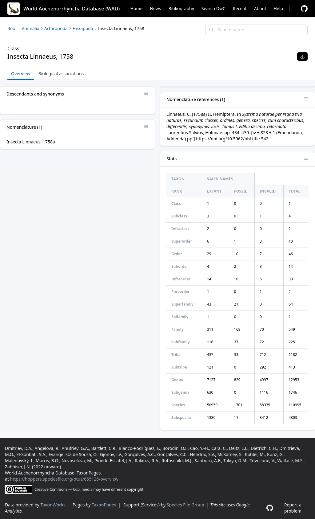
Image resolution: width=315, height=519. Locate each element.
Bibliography (181, 8)
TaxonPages (104, 505)
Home (136, 8)
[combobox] (256, 30)
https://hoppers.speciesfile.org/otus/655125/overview (64, 479)
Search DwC (213, 8)
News (155, 8)
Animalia (30, 28)
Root (12, 28)
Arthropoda (56, 28)
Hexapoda (83, 28)
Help (278, 8)
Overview (20, 73)
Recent (240, 8)
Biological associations (61, 73)
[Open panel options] (146, 93)
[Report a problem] (304, 8)
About (260, 8)
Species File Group (186, 505)
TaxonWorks (54, 505)
